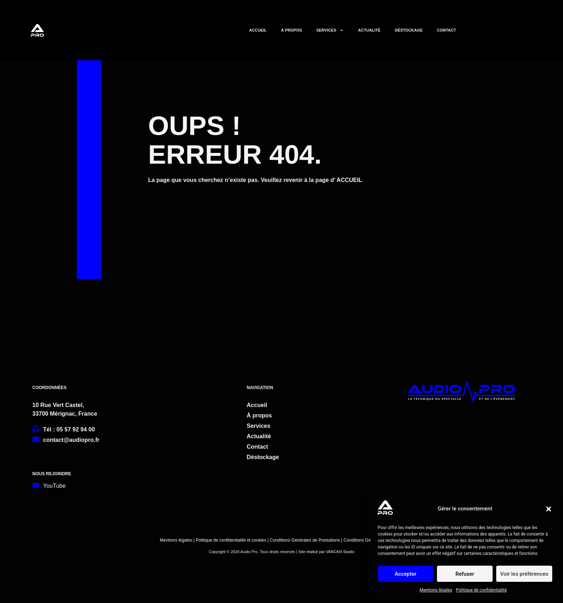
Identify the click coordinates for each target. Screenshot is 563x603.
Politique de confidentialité (481, 590)
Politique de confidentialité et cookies (230, 540)
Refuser (464, 574)
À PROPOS (291, 30)
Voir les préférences (524, 574)
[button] (548, 509)
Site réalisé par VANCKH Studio (326, 552)
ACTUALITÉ (369, 30)
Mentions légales (436, 590)
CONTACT (446, 30)
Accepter (405, 574)
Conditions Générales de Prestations (305, 540)
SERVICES (330, 30)
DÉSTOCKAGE (409, 30)
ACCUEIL (258, 30)
